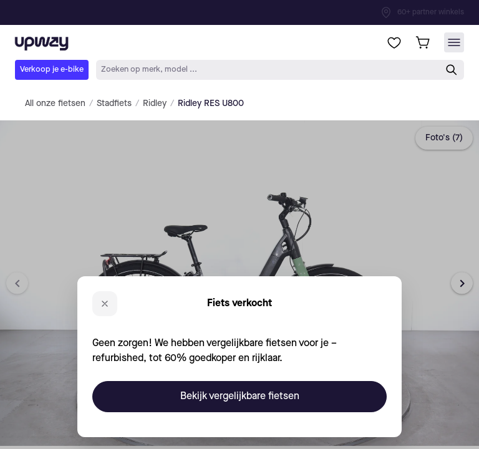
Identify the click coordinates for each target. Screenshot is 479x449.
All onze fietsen (55, 103)
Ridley (155, 103)
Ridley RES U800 (211, 103)
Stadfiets (114, 103)
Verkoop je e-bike (52, 69)
